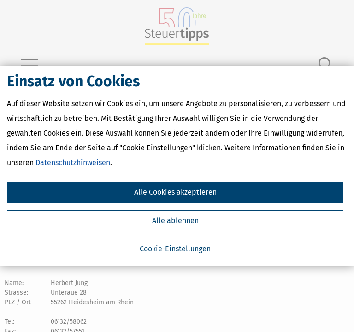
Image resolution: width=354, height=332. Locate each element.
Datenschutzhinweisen (72, 162)
